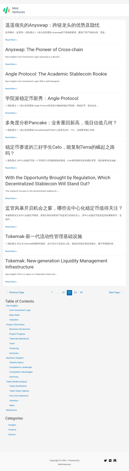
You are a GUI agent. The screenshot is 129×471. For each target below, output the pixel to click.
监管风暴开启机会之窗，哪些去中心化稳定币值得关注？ (64, 208)
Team (12, 343)
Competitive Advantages (21, 372)
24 (81, 292)
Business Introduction (19, 329)
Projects (12, 429)
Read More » (11, 39)
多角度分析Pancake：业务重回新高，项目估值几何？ (61, 122)
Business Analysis (15, 358)
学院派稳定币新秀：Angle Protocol (41, 98)
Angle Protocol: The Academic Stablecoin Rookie (56, 74)
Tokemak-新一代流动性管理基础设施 (43, 236)
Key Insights (12, 305)
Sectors (12, 434)
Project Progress (17, 334)
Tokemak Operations (19, 338)
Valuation (13, 319)
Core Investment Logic (20, 310)
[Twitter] (105, 460)
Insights (12, 425)
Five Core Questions (18, 395)
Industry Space (16, 362)
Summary (13, 353)
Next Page (115, 292)
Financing (14, 348)
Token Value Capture (19, 391)
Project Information (15, 324)
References (11, 410)
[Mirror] (114, 460)
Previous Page (15, 292)
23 (75, 292)
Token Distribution (18, 386)
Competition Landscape (21, 367)
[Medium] (110, 460)
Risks (12, 405)
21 (63, 292)
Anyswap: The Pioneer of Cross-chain (44, 49)
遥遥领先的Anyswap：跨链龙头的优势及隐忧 (52, 25)
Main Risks (14, 315)
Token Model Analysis (16, 381)
